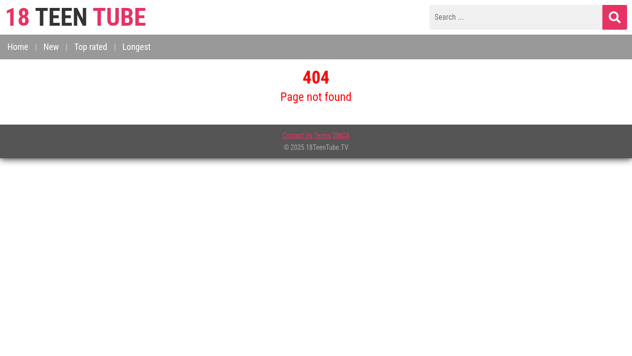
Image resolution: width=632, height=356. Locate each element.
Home (17, 47)
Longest (136, 47)
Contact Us (297, 135)
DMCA (341, 135)
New (51, 47)
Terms (322, 135)
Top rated (90, 47)
